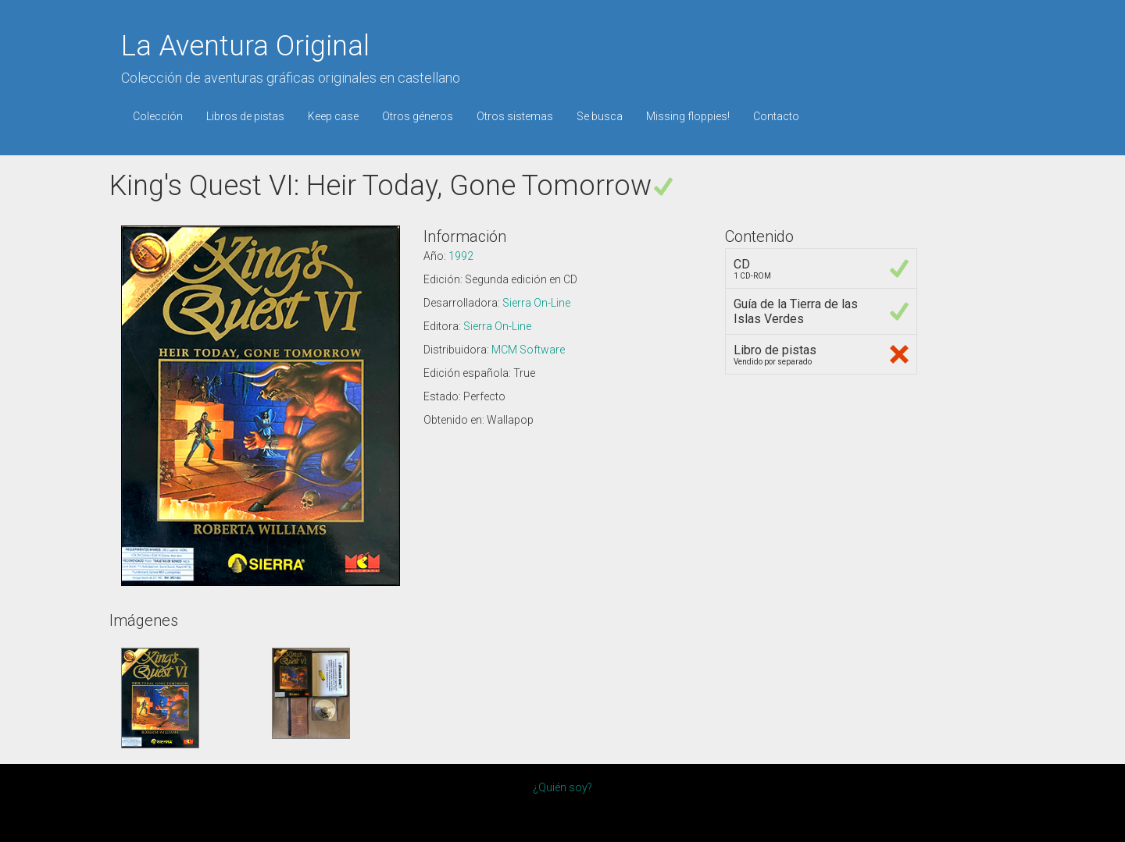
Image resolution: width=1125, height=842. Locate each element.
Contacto (776, 116)
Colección (158, 116)
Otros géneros (417, 116)
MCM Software (528, 349)
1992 (460, 256)
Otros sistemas (515, 116)
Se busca (600, 116)
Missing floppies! (688, 116)
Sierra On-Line (536, 303)
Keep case (333, 116)
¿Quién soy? (562, 787)
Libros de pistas (245, 116)
